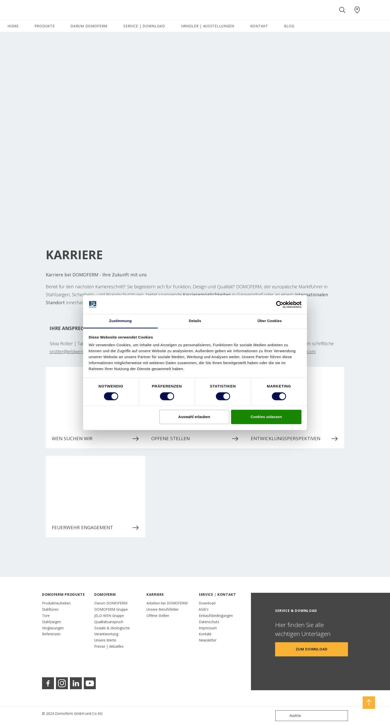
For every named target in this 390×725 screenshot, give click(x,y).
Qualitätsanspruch (108, 621)
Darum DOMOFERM (110, 603)
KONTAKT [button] (259, 26)
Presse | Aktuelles (109, 646)
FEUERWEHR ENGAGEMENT (95, 527)
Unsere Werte (105, 640)
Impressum (208, 628)
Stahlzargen (51, 621)
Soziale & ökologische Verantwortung (112, 631)
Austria (289, 716)
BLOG (289, 26)
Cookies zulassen (266, 417)
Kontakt (205, 634)
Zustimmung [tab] (120, 321)
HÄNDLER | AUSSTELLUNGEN (207, 26)
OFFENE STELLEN (195, 438)
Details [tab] (195, 321)
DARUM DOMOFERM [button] (88, 26)
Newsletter (207, 640)
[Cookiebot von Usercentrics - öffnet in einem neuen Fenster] (279, 304)
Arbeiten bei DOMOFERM (167, 603)
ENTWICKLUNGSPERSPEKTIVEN (294, 438)
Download (207, 603)
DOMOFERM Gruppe (111, 609)
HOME (13, 26)
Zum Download (312, 649)
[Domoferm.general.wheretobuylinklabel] (357, 10)
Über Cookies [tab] (269, 321)
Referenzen (51, 634)
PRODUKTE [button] (45, 26)
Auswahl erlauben (194, 417)
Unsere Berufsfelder (162, 609)
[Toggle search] (342, 10)
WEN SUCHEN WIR (95, 438)
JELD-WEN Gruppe (109, 615)
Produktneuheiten (56, 603)
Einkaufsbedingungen (216, 615)
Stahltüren (50, 609)
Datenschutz (209, 621)
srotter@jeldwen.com (71, 351)
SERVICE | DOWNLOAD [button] (144, 26)
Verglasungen (53, 628)
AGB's (203, 609)
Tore (46, 615)
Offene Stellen (157, 615)
